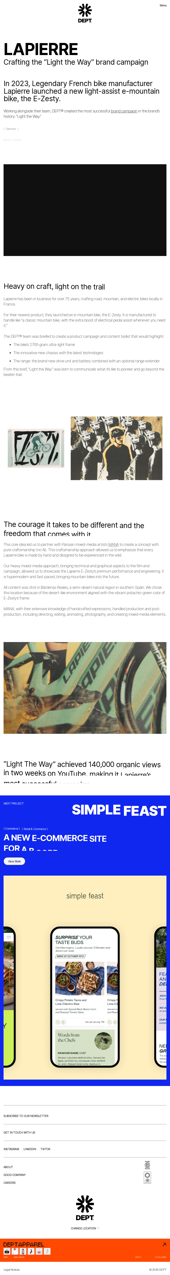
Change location (85, 1228)
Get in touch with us (19, 1132)
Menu (163, 5)
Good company (15, 1175)
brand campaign (124, 111)
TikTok (45, 1149)
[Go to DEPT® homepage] (85, 13)
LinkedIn (29, 1149)
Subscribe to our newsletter (26, 1116)
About (8, 1167)
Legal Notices (12, 1269)
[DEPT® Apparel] (85, 1250)
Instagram (11, 1149)
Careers (9, 1183)
